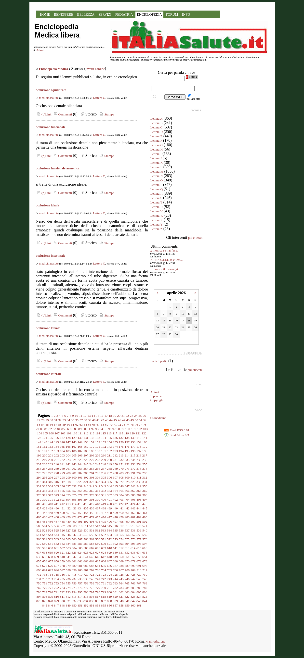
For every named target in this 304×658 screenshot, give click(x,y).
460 (121, 513)
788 (38, 592)
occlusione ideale (47, 205)
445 (144, 508)
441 (121, 508)
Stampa (106, 114)
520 (138, 526)
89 (79, 429)
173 (109, 446)
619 (50, 552)
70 (110, 424)
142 (38, 442)
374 (62, 495)
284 (91, 473)
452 (74, 513)
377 (80, 495)
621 (62, 552)
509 (74, 526)
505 (50, 526)
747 (133, 579)
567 (80, 539)
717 (68, 574)
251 (121, 464)
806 (144, 592)
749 (144, 579)
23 (131, 416)
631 (121, 552)
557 (133, 535)
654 (144, 557)
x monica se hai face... (165, 250)
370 (38, 495)
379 (91, 495)
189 (91, 451)
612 (121, 548)
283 (85, 473)
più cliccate (194, 370)
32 (59, 420)
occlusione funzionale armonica (57, 168)
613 (127, 548)
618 (44, 552)
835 (91, 601)
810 (56, 596)
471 (74, 517)
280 (68, 473)
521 (144, 526)
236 (144, 460)
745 (121, 579)
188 (85, 451)
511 (85, 526)
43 (106, 420)
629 (109, 552)
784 (127, 588)
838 (109, 601)
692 (144, 566)
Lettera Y (156, 224)
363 (109, 491)
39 (89, 420)
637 (44, 557)
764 (121, 583)
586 (80, 543)
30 (51, 420)
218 (38, 460)
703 (97, 570)
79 (37, 429)
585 (74, 543)
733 (50, 579)
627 (97, 552)
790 (50, 592)
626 (91, 552)
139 (133, 438)
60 (68, 424)
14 (93, 416)
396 (80, 499)
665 (97, 561)
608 (97, 548)
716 (62, 574)
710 (138, 570)
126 (56, 438)
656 (44, 561)
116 (109, 433)
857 (115, 605)
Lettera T (156, 202)
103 (145, 429)
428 (44, 508)
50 (136, 420)
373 (56, 495)
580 (44, 543)
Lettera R (156, 193)
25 (140, 416)
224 (74, 460)
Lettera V (156, 211)
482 (138, 517)
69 (106, 424)
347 (127, 486)
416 (85, 504)
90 (84, 429)
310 (133, 477)
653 (138, 557)
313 (38, 482)
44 (110, 420)
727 (127, 574)
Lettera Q (156, 189)
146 (62, 442)
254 (138, 464)
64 (85, 424)
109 (68, 433)
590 (103, 543)
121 (138, 433)
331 (144, 482)
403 (121, 499)
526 (62, 530)
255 (144, 464)
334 (50, 486)
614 (133, 548)
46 (119, 420)
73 (123, 424)
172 (103, 446)
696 (56, 570)
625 (85, 552)
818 (103, 596)
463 (138, 513)
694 (44, 570)
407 (144, 499)
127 (62, 438)
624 (80, 552)
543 (50, 535)
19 (114, 416)
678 (62, 566)
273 (138, 468)
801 (115, 592)
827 (44, 601)
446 (38, 513)
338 (74, 486)
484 (38, 521)
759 (91, 583)
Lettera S (156, 198)
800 (109, 592)
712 (38, 574)
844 (144, 601)
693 (38, 570)
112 (86, 433)
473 (85, 517)
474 (91, 517)
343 (103, 486)
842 (133, 601)
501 (138, 521)
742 (103, 579)
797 (91, 592)
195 (127, 451)
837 (103, 601)
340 (85, 486)
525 (56, 530)
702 (91, 570)
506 (56, 526)
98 (118, 429)
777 (85, 588)
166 (68, 446)
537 (127, 530)
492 (85, 521)
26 (144, 416)
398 (91, 499)
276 (44, 473)
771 (50, 588)
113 (92, 433)
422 (121, 504)
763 (115, 583)
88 (75, 429)
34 (68, 420)
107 (57, 433)
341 (91, 486)
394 (68, 499)
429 (50, 508)
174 (115, 446)
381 (103, 495)
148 (74, 442)
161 (38, 446)
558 (138, 535)
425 (138, 504)
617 (38, 552)
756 (74, 583)
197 (138, 451)
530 (85, 530)
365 (121, 491)
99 (122, 429)
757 (80, 583)
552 (103, 535)
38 (85, 420)
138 (127, 438)
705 (109, 570)
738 (80, 579)
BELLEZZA (85, 14)
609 (103, 548)
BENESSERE (63, 14)
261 (68, 468)
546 (68, 535)
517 (121, 526)
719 (80, 574)
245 (85, 464)
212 (115, 455)
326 (115, 482)
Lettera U (156, 207)
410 (50, 504)
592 (115, 543)
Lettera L (156, 167)
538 (133, 530)
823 (133, 596)
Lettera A (156, 118)
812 (68, 596)
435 (85, 508)
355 (62, 491)
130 (80, 438)
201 (50, 455)
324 (103, 482)
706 (115, 570)
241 (62, 464)
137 (121, 438)
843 (138, 601)
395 (74, 499)
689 (127, 566)
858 (121, 605)
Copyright (157, 400)
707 (121, 570)
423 (127, 504)
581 (50, 543)
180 (38, 451)
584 (68, 543)
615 (138, 548)
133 (97, 438)
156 (121, 442)
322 (91, 482)
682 (85, 566)
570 (97, 539)
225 (80, 460)
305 (103, 477)
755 (68, 583)
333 (44, 486)
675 (44, 566)
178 (138, 446)
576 (133, 539)
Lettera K (156, 162)
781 (109, 588)
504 (44, 526)
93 (97, 429)
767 (138, 583)
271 (127, 468)
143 (44, 442)
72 (119, 424)
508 (68, 526)
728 (133, 574)
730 (144, 574)
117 (115, 433)
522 (38, 530)
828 (50, 601)
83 (54, 429)
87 (71, 429)
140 (138, 438)
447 (44, 513)
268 (109, 468)
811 (62, 596)
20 (118, 416)
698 (68, 570)
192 (109, 451)
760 (97, 583)
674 (38, 566)
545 (62, 535)
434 (80, 508)
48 (128, 420)
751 (44, 583)
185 (68, 451)
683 (91, 566)
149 (80, 442)
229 (103, 460)
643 (80, 557)
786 (138, 588)
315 (50, 482)
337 (68, 486)
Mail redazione (155, 641)
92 (92, 429)
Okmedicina (158, 418)
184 (62, 451)
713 (44, 574)
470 (68, 517)
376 (74, 495)
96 (109, 429)
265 (91, 468)
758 (85, 583)
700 (80, 570)
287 (109, 473)
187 (80, 451)
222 (62, 460)
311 (138, 477)
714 (50, 574)
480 (127, 517)
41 (98, 420)
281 (74, 473)
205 (74, 455)
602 (62, 548)
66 (93, 424)
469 (62, 517)
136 (115, 438)
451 (68, 513)
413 (68, 504)
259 (56, 468)
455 (91, 513)
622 (68, 552)
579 (38, 543)
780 (103, 588)
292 (138, 473)
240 (56, 464)
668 (115, 561)
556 (127, 535)
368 (138, 491)
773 (62, 588)
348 (133, 486)
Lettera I (156, 154)
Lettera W (156, 215)
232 (121, 460)
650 (121, 557)
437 (97, 508)
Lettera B (156, 123)
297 (56, 477)
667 (109, 561)
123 (38, 438)
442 (127, 508)
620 (56, 552)
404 (127, 499)
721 (91, 574)
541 (38, 535)
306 (109, 477)
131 (85, 438)
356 (68, 491)
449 (56, 513)
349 (138, 486)
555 (121, 535)
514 (103, 526)
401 (109, 499)
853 (91, 605)
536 (121, 530)
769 (38, 588)
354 (56, 491)
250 (115, 464)
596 (138, 543)
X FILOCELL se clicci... (166, 260)
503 (38, 526)
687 (115, 566)
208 (91, 455)
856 (109, 605)
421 (115, 504)
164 (56, 446)
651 (127, 557)
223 (68, 460)
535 (115, 530)
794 (74, 592)
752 (50, 583)
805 (138, 592)
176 (127, 446)
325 (109, 482)
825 (144, 596)
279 (62, 473)
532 (97, 530)
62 (77, 424)
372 (50, 495)
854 (97, 605)
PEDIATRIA (124, 14)
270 (121, 468)
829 (56, 601)
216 (138, 455)
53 (38, 424)
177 (133, 446)
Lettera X (156, 220)
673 (144, 561)
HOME (45, 14)
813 (74, 596)
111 (80, 433)
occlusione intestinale (50, 255)
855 (103, 605)
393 (62, 499)
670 (127, 561)
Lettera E (156, 136)
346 (121, 486)
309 (127, 477)
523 (44, 530)
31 (55, 420)
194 (121, 451)
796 (85, 592)
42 (102, 420)
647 (103, 557)
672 (138, 561)
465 (38, 517)
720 (85, 574)
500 (133, 521)
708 (127, 570)
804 (133, 592)
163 (50, 446)
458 (109, 513)
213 (121, 455)
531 (91, 530)
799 (103, 592)
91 (88, 429)
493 (91, 521)
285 (97, 473)
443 (133, 508)
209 (97, 455)
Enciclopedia (159, 361)
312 (144, 477)
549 (85, 535)
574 (121, 539)
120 (132, 433)
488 (62, 521)
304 (97, 477)
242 (68, 464)
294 (38, 477)
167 (74, 446)
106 (51, 433)
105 (45, 433)
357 (74, 491)
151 (91, 442)
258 (50, 468)
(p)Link (44, 114)
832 (74, 601)
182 (50, 451)
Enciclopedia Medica (53, 69)
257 (44, 468)
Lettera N (156, 176)
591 (109, 543)
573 (115, 539)
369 (144, 491)
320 (80, 482)
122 (144, 433)
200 (44, 455)
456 (97, 513)
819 (109, 596)
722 (97, 574)
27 (38, 420)
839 (115, 601)
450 (62, 513)
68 (102, 424)
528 (74, 530)
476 (103, 517)
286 (103, 473)
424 (133, 504)
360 (91, 491)
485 (44, 521)
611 (115, 548)
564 (62, 539)
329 (133, 482)
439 (109, 508)
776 (80, 588)
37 (81, 420)
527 (68, 530)
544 (56, 535)
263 (80, 468)
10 (76, 416)
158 (133, 442)
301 (80, 477)
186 (74, 451)
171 (97, 446)
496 (109, 521)
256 (38, 468)
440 (115, 508)
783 (121, 588)
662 (80, 561)
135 (109, 438)
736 (68, 579)
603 (68, 548)
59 (64, 424)
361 (97, 491)
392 (56, 499)
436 (91, 508)
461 (127, 513)
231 (115, 460)
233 (127, 460)
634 (138, 552)
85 (63, 429)
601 (56, 548)
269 (115, 468)
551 (97, 535)
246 (91, 464)
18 (110, 416)
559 (144, 535)
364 (115, 491)
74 (128, 424)
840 (121, 601)
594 (127, 543)
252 (127, 464)
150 (85, 442)
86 (67, 429)
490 (74, 521)
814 (80, 596)
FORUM (172, 14)
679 (68, 566)
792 (62, 592)
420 (109, 504)
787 (144, 588)
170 (91, 446)
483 (144, 517)
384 (121, 495)
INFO (186, 14)
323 (97, 482)
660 (68, 561)
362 (103, 491)
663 (85, 561)
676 (50, 566)
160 (144, 442)
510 (80, 526)
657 (50, 561)
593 (121, 543)
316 (56, 482)
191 (103, 451)
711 (144, 570)
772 (56, 588)
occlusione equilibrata (51, 90)
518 (127, 526)
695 (50, 570)
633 (133, 552)
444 (138, 508)
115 (103, 433)
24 (135, 416)
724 (109, 574)
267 (103, 468)
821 (121, 596)
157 (127, 442)
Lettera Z (156, 229)
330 (138, 482)
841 (127, 601)
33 (64, 420)
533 (103, 530)
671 (133, 561)
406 (138, 499)
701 (85, 570)
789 (44, 592)
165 (62, 446)
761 (103, 583)
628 (103, 552)
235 (138, 460)
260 (62, 468)
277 (50, 473)
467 (50, 517)
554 (115, 535)
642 (74, 557)
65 (89, 424)
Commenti (62, 114)
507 (62, 526)
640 (62, 557)
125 (50, 438)
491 (80, 521)
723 (103, 574)
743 (109, 579)
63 (81, 424)
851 (80, 605)
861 (138, 605)
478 (115, 517)
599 (44, 548)
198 (144, 451)
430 (56, 508)
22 (127, 416)
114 (97, 433)
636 (38, 557)
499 (127, 521)
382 (109, 495)
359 (85, 491)
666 (103, 561)
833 (80, 601)
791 (56, 592)
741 (97, 579)
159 (138, 442)
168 (80, 446)
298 (62, 477)
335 (56, 486)
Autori (154, 392)
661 (74, 561)
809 (50, 596)
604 (74, 548)
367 (133, 491)
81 (46, 429)
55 (47, 424)
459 (115, 513)
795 (80, 592)
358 (80, 491)
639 (56, 557)
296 (50, 477)
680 (74, 566)
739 (85, 579)
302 (85, 477)
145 (56, 442)
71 (115, 424)
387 (138, 495)
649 (115, 557)
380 (97, 495)
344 (109, 486)
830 (62, 601)
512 (91, 526)
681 (80, 566)
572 (109, 539)
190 (97, 451)
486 (50, 521)
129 (74, 438)
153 (103, 442)
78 (144, 424)
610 (109, 548)
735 (62, 579)
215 (133, 455)
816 (91, 596)
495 (103, 521)
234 (133, 460)
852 (85, 605)
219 (44, 460)
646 (97, 557)
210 (103, 455)
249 (109, 464)
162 (44, 446)
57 (55, 424)
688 (121, 566)
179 (144, 446)
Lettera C (156, 127)
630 (115, 552)
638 (50, 557)
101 (133, 429)
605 (80, 548)
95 (105, 429)
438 (103, 508)
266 (97, 468)
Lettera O (99, 98)
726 (121, 574)
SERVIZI (104, 14)
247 (97, 464)
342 (97, 486)
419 (103, 504)
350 (144, 486)
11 (80, 416)
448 (50, 513)
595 (133, 543)
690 (133, 566)
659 (62, 561)
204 (68, 455)
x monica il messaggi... (165, 269)
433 (74, 508)
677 (56, 566)
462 (133, 513)
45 (115, 420)
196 (133, 451)
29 (47, 420)
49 (132, 420)
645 (91, 557)
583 (62, 543)
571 (103, 539)
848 (62, 605)
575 (127, 539)
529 (80, 530)
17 (106, 416)
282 (80, 473)
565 (68, 539)
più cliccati (195, 238)
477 (109, 517)
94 (101, 429)
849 (68, 605)
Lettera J (156, 158)
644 (85, 557)
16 (101, 416)
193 (115, 451)
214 (127, 455)
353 (50, 491)
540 (144, 530)
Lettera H (156, 149)
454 (85, 513)
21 (123, 416)
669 (121, 561)
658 (56, 561)
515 (109, 526)
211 (109, 455)
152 (97, 442)
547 (74, 535)
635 (144, 552)
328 (127, 482)
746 (127, 579)
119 (126, 433)
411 (56, 504)
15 (97, 416)
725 (115, 574)
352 (44, 491)
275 (38, 473)
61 (72, 424)
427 (38, 508)
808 (44, 596)
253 (133, 464)
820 (115, 596)
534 (109, 530)
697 (62, 570)
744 (115, 579)
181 (44, 451)
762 (109, 583)
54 (42, 424)
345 (115, 486)
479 (121, 517)
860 (133, 605)
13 (89, 416)
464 (144, 513)
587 (85, 543)
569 (91, 539)
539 (138, 530)
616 (144, 548)
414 (74, 504)
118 (120, 433)
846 (50, 605)
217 (144, 455)
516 (115, 526)
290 (127, 473)
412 (62, 504)
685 (103, 566)
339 (80, 486)
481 (133, 517)
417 (91, 504)
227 (91, 460)
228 (97, 460)
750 (38, 583)
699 (74, 570)
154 (109, 442)
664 (91, 561)
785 (133, 588)
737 (74, 579)
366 (127, 491)
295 (44, 477)
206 (80, 455)
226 (85, 460)
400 (103, 499)
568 (85, 539)
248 (103, 464)
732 (44, 579)
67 (98, 424)
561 (44, 539)
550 (91, 535)
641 (68, 557)
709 (133, 570)
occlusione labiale (48, 328)
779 (97, 588)
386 (133, 495)
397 (85, 499)
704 (103, 570)
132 (91, 438)
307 (115, 477)
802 (121, 592)
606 (85, 548)
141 (144, 438)
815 (85, 596)
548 (80, 535)
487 (56, 521)
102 (139, 429)
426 (144, 504)
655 (38, 561)
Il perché (156, 396)
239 (50, 464)
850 (74, 605)
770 (44, 588)
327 (121, 482)
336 (62, 486)
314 (44, 482)
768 (144, 583)
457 (103, 513)
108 (63, 433)
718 (74, 574)
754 (62, 583)
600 (50, 548)
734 (56, 579)
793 (68, 592)
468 (56, 517)
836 (97, 601)
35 (72, 420)
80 (41, 429)
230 (109, 460)
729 (138, 574)
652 (133, 557)
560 (38, 539)
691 (138, 566)
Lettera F (156, 140)
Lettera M (156, 171)
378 (85, 495)
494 (97, 521)
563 (56, 539)
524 (50, 530)
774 (68, 588)
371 (44, 495)
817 (97, 596)
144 (50, 442)
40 (93, 420)
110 (74, 433)
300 (74, 477)
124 (44, 438)
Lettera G (156, 145)
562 (50, 539)
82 (50, 429)
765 (127, 583)
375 (68, 495)
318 (68, 482)
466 (44, 517)
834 (85, 601)
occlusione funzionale (51, 127)
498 (121, 521)
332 (38, 486)
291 (133, 473)
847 (56, 605)
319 (74, 482)
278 (56, 473)
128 (68, 438)
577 (138, 539)
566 (74, 539)
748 (138, 579)
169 (85, 446)
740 (91, 579)
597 (144, 543)
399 (97, 499)
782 (115, 588)
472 (80, 517)
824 (138, 596)
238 (44, 464)
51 (140, 420)
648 (109, 557)
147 (68, 442)
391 (50, 499)
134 (103, 438)
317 (62, 482)
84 (58, 429)
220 (50, 460)
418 (97, 504)
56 (51, 424)
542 (44, 535)
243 (74, 464)
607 (91, 548)
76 (136, 424)
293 (144, 473)
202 (56, 455)
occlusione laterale (49, 374)
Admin (40, 50)
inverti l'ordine (95, 69)
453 (80, 513)
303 (91, 477)
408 (38, 504)
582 (56, 543)
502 (144, 521)
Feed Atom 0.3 (176, 435)
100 (127, 429)
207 (85, 455)
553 (109, 535)
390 (44, 499)
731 (38, 579)
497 (115, 521)
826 (38, 601)
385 (127, 495)
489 (68, 521)
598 (38, 548)
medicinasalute (49, 98)
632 (127, 552)
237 (38, 464)
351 (38, 491)
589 (97, 543)
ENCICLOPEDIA (149, 14)
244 (80, 464)
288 (115, 473)
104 (39, 433)
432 (68, 508)
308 (121, 477)
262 (74, 468)
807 (38, 596)
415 (80, 504)
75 (132, 424)
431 (62, 508)
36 (77, 420)
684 (97, 566)
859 (127, 605)
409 (44, 504)
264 (85, 468)
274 (144, 468)
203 (62, 455)
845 (44, 605)
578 (144, 539)
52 (144, 420)
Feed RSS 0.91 (176, 430)
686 (109, 566)
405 (133, 499)
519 (133, 526)
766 (133, 583)
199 (38, 455)
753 (56, 583)
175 (121, 446)
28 (42, 420)
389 (38, 499)
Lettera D (156, 132)
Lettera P (156, 185)
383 (115, 495)
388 (144, 495)
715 (56, 574)
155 (115, 442)
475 (97, 517)
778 (91, 588)
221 (56, 460)
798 (97, 592)
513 (97, 526)
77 (140, 424)
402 (115, 499)
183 (56, 451)
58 (59, 424)
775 (74, 588)
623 (74, 552)
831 (68, 601)
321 (85, 482)
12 (84, 416)
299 (68, 477)
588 (91, 543)
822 (127, 596)
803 (127, 592)
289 (121, 473)
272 (133, 468)
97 (114, 429)
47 (123, 420)
